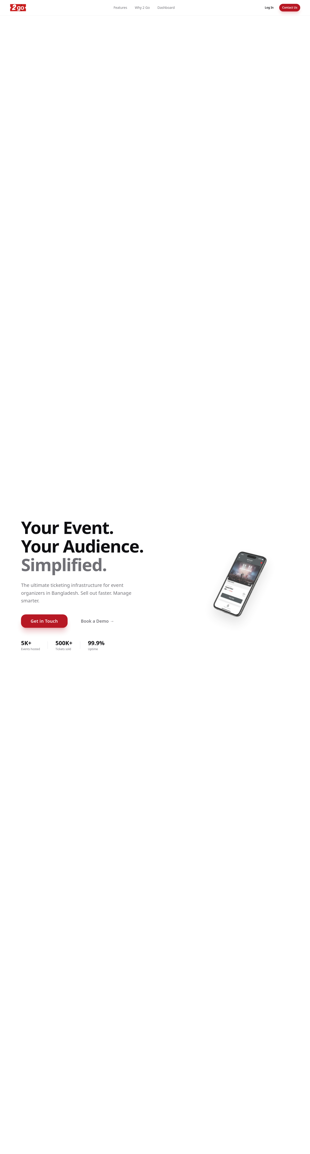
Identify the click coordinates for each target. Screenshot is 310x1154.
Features (120, 7)
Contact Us (289, 7)
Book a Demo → (97, 621)
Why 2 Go (142, 7)
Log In (269, 7)
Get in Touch (44, 621)
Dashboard (166, 7)
